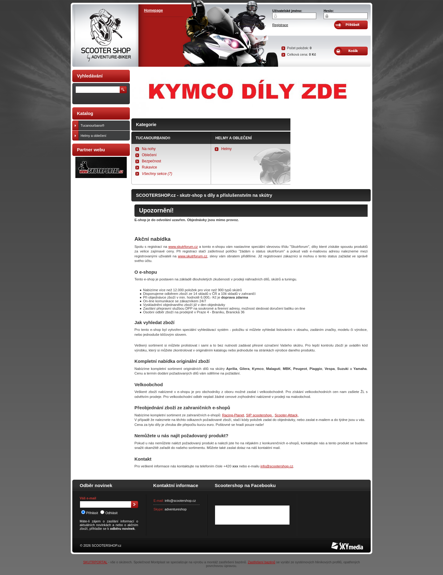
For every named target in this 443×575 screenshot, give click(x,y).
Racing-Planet (233, 415)
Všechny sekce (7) (157, 174)
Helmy (226, 149)
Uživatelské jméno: (287, 11)
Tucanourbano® (153, 138)
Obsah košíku (351, 51)
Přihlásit (89, 513)
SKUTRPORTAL (95, 562)
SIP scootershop (259, 415)
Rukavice (149, 167)
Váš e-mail (88, 498)
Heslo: (329, 11)
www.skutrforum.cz (183, 246)
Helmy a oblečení (233, 138)
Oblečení (149, 155)
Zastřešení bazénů (261, 562)
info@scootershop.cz (276, 466)
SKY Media (339, 544)
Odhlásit (109, 513)
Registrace (280, 25)
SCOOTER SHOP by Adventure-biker (105, 35)
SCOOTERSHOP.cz (106, 545)
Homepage (153, 10)
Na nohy (149, 149)
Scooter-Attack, (287, 415)
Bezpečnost (151, 161)
